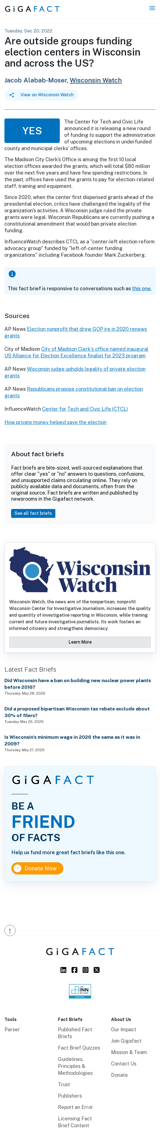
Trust (64, 1084)
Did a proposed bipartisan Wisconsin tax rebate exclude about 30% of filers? (77, 712)
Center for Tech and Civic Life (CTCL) (85, 409)
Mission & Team (129, 1052)
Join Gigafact (126, 1041)
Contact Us (123, 1064)
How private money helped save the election (55, 422)
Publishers (70, 1096)
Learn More (80, 642)
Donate (119, 1075)
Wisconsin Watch (96, 80)
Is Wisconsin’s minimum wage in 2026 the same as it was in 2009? (72, 740)
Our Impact (123, 1029)
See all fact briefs (33, 513)
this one (141, 288)
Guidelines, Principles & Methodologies (75, 1066)
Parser (12, 1029)
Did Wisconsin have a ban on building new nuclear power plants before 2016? (77, 683)
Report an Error (75, 1107)
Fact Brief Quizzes (79, 1048)
